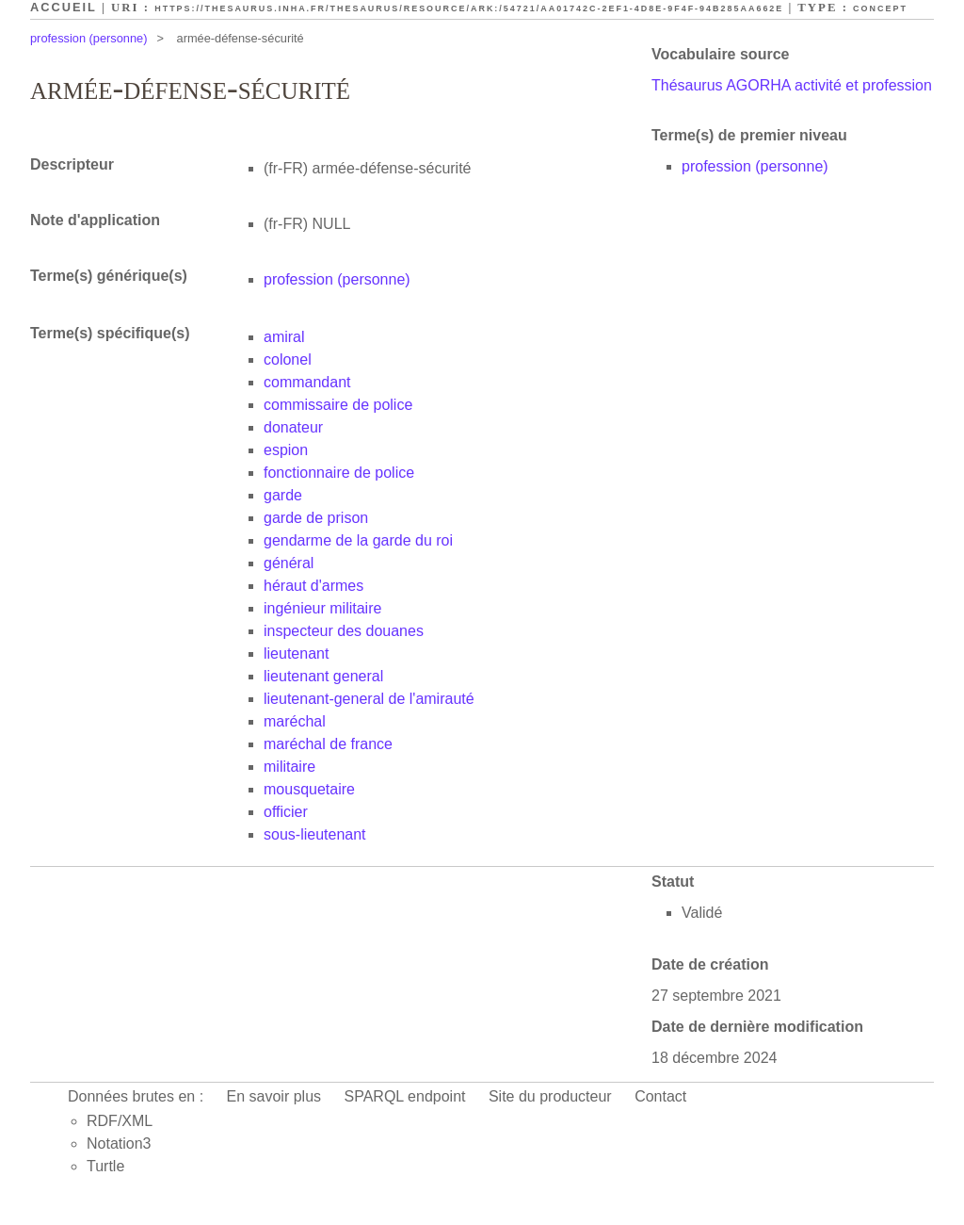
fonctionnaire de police (339, 473)
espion (286, 450)
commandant (307, 382)
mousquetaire (309, 789)
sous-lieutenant (315, 834)
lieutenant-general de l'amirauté (369, 699)
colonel (288, 359)
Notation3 (119, 1143)
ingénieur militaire (322, 608)
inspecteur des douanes (344, 631)
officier (286, 812)
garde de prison (316, 518)
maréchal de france (328, 744)
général (288, 563)
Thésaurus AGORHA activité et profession (791, 85)
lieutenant (296, 653)
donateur (293, 427)
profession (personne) (88, 38)
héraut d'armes (313, 586)
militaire (289, 767)
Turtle (105, 1166)
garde (283, 495)
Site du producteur (550, 1096)
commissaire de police (338, 405)
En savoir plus (274, 1096)
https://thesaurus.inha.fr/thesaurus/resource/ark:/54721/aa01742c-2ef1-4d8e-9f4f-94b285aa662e (468, 8)
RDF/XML (120, 1121)
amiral (284, 337)
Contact (660, 1096)
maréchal (295, 721)
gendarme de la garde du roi (358, 540)
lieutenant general (323, 676)
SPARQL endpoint (405, 1096)
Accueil (63, 7)
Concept (880, 8)
